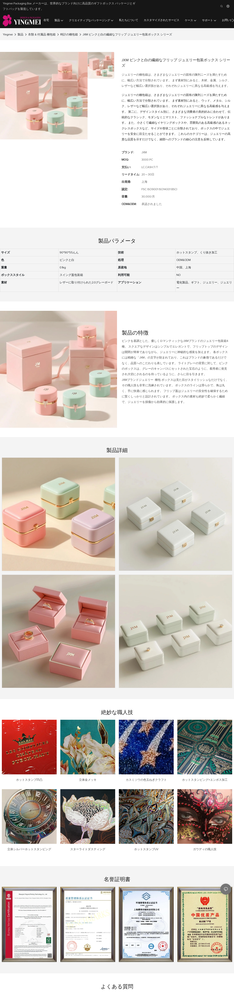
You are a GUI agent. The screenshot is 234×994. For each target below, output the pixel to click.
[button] (233, 20)
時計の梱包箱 (69, 34)
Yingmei (8, 34)
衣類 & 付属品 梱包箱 (42, 34)
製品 (20, 34)
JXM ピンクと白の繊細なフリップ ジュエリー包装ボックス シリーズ (127, 34)
